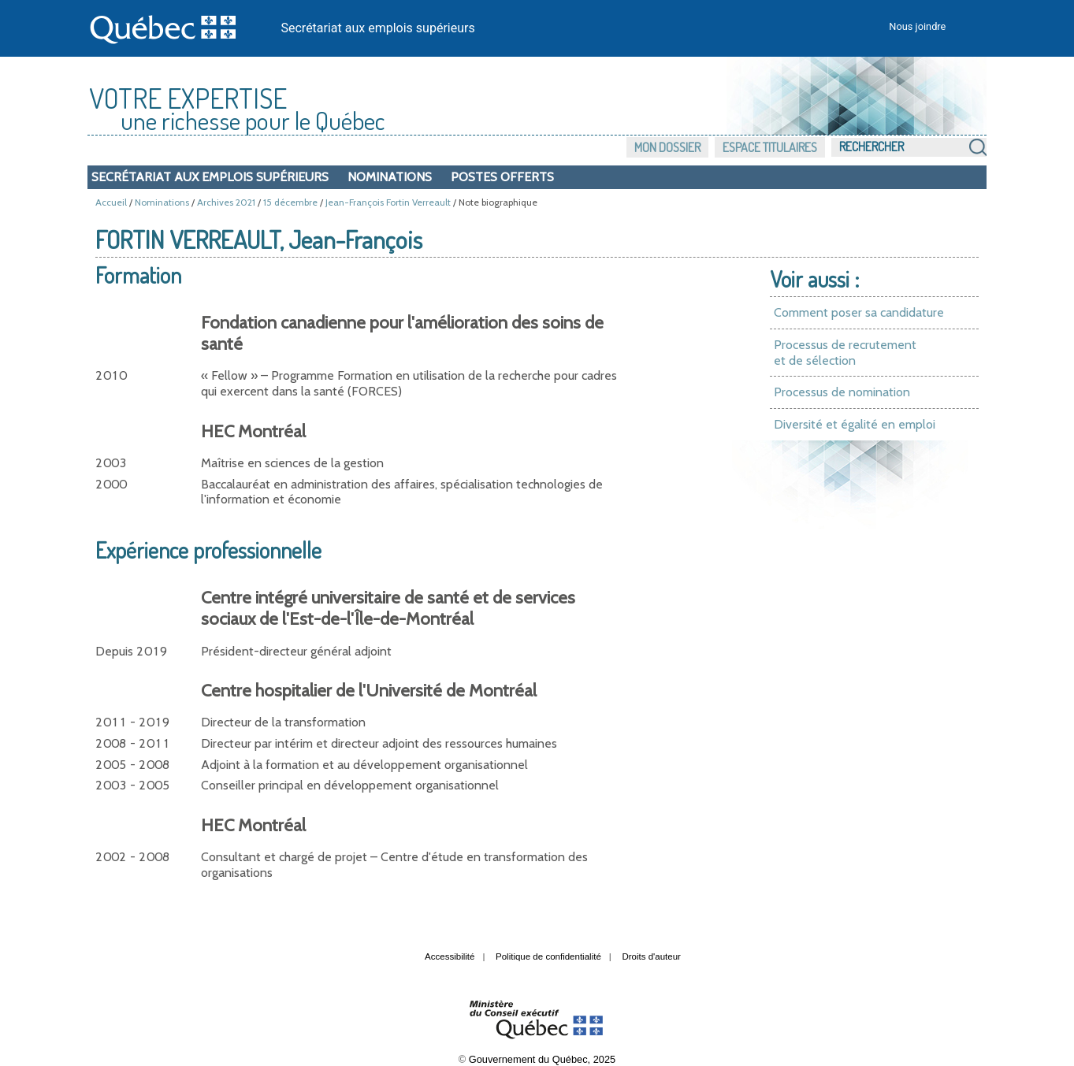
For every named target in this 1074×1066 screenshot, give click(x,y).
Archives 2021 (226, 202)
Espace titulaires (770, 147)
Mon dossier (667, 147)
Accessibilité (449, 956)
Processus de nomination (842, 391)
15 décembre (290, 202)
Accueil (111, 202)
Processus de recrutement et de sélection (845, 352)
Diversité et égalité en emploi (854, 424)
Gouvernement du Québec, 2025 (542, 1059)
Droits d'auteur (651, 956)
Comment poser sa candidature (859, 312)
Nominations (389, 176)
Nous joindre (917, 26)
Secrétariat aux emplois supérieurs (378, 27)
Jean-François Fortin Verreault (388, 202)
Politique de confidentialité (548, 956)
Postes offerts (502, 176)
